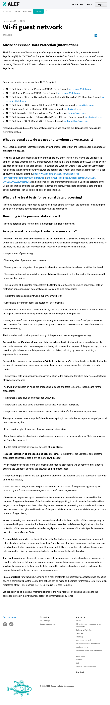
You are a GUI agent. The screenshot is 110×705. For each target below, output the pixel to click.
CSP (77, 663)
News (17, 11)
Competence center (47, 624)
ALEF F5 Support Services (86, 667)
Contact (38, 11)
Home (5, 21)
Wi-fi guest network (83, 640)
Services (79, 633)
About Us (27, 11)
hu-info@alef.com (84, 105)
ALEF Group (80, 656)
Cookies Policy (82, 647)
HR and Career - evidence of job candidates (88, 625)
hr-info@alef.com (76, 113)
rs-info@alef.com (93, 117)
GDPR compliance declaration (88, 644)
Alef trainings (45, 621)
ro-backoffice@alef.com (76, 121)
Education (7, 11)
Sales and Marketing (84, 630)
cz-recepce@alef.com (80, 89)
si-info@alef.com (72, 109)
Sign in (101, 4)
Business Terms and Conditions (89, 651)
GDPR (22, 21)
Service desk (77, 4)
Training (79, 637)
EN (88, 4)
